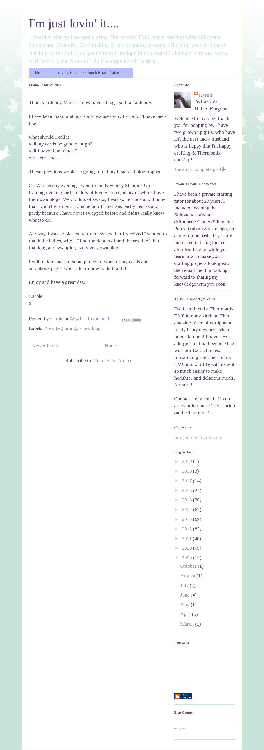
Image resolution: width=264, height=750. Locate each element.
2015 (187, 499)
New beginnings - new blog (73, 328)
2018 (187, 471)
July (185, 585)
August (188, 575)
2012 (187, 528)
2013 (187, 519)
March (187, 624)
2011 (187, 538)
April (186, 614)
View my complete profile (200, 169)
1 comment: (99, 318)
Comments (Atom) (112, 360)
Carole (206, 95)
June (185, 595)
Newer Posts (45, 345)
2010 (187, 548)
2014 (187, 509)
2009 (187, 557)
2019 (187, 461)
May (185, 604)
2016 (187, 490)
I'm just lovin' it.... (74, 23)
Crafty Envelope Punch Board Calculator (92, 72)
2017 (187, 480)
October (189, 566)
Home (40, 72)
